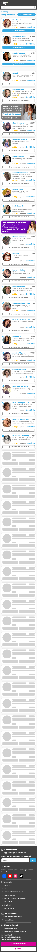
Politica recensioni (9, 908)
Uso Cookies (7, 902)
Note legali (7, 905)
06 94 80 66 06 (12, 114)
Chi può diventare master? (12, 916)
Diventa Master (8, 920)
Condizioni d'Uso (9, 895)
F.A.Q (5, 888)
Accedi (18, 949)
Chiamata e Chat (26, 14)
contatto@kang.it (9, 118)
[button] (26, 14)
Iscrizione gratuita (18, 943)
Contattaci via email (10, 928)
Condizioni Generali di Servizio (13, 892)
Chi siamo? (7, 885)
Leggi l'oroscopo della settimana (14, 853)
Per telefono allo (14, 931)
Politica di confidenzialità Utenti (14, 898)
